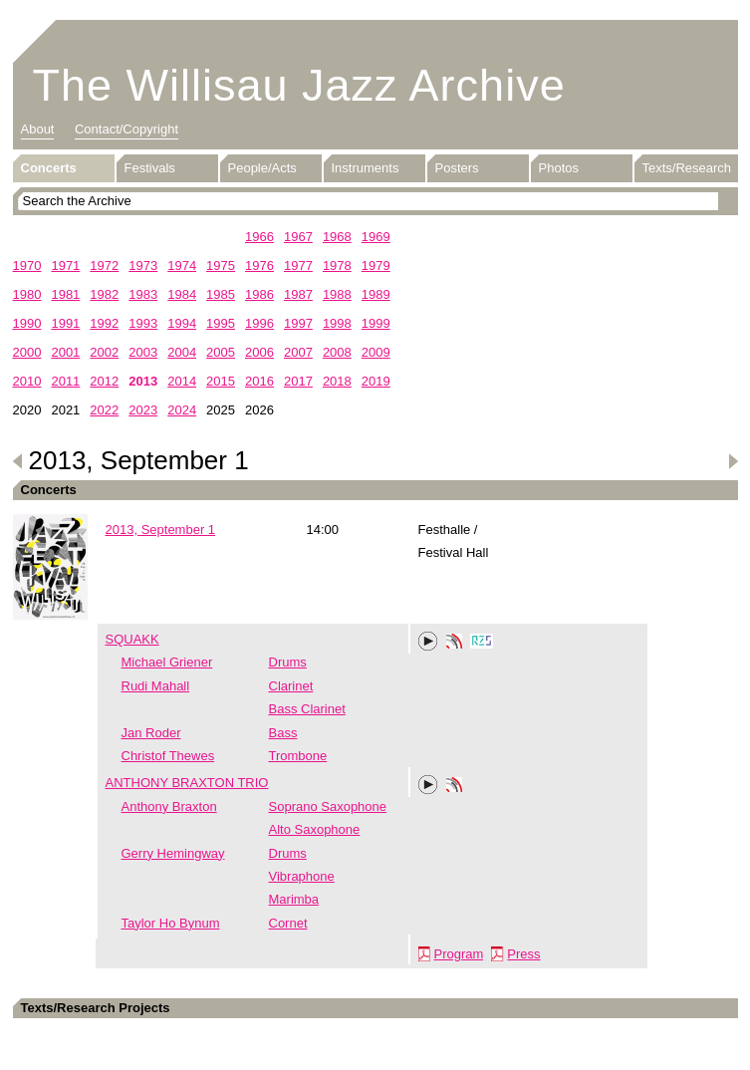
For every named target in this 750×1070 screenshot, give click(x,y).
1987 (298, 294)
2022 (104, 409)
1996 (259, 323)
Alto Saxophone (315, 829)
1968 (337, 236)
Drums (288, 662)
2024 (181, 409)
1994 (181, 323)
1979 (376, 265)
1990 (27, 323)
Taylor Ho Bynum (171, 923)
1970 (27, 265)
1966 (259, 236)
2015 (220, 381)
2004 (181, 352)
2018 (337, 381)
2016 (259, 381)
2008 (337, 352)
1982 (104, 294)
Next (733, 461)
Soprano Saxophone (328, 806)
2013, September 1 (161, 529)
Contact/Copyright (126, 129)
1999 (376, 323)
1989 (376, 294)
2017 (298, 381)
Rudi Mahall (156, 685)
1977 (298, 265)
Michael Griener (167, 662)
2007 (298, 352)
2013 (142, 381)
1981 (65, 294)
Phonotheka (454, 644)
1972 (104, 265)
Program (459, 953)
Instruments (365, 167)
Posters (457, 167)
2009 (376, 352)
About (38, 129)
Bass (283, 732)
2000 (27, 352)
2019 (376, 381)
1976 (259, 265)
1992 (104, 323)
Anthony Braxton (169, 806)
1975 (220, 265)
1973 (142, 265)
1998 (337, 323)
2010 (27, 381)
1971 (65, 265)
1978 (337, 265)
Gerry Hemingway (173, 853)
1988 (337, 294)
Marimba (294, 899)
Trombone (298, 755)
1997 (298, 323)
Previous (18, 461)
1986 (259, 294)
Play (428, 642)
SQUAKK (132, 639)
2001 (65, 352)
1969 (376, 236)
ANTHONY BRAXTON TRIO (187, 782)
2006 (259, 352)
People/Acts (262, 167)
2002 (104, 352)
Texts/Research (687, 167)
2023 (142, 409)
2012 (104, 381)
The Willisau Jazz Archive (299, 85)
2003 (142, 352)
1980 (27, 294)
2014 (181, 381)
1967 (298, 236)
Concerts (49, 167)
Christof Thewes (168, 755)
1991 (65, 323)
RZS (482, 644)
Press (523, 953)
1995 (220, 323)
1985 (220, 294)
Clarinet (291, 685)
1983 (142, 294)
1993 (142, 323)
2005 (220, 352)
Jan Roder (151, 732)
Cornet (288, 923)
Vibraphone (302, 876)
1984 (181, 294)
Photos (559, 167)
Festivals (150, 167)
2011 (65, 381)
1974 (181, 265)
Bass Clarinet (307, 708)
